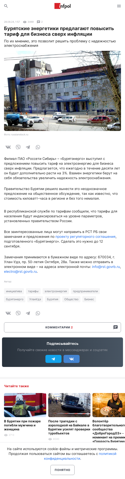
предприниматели (85, 291)
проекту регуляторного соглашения (85, 237)
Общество (71, 299)
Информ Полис (62, 6)
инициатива (14, 291)
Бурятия (52, 299)
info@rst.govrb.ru (106, 267)
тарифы (33, 291)
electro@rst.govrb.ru (20, 272)
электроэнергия (56, 291)
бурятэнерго (14, 299)
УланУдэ (35, 299)
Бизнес (89, 299)
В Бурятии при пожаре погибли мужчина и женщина (22, 425)
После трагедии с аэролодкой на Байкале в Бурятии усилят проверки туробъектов (69, 427)
